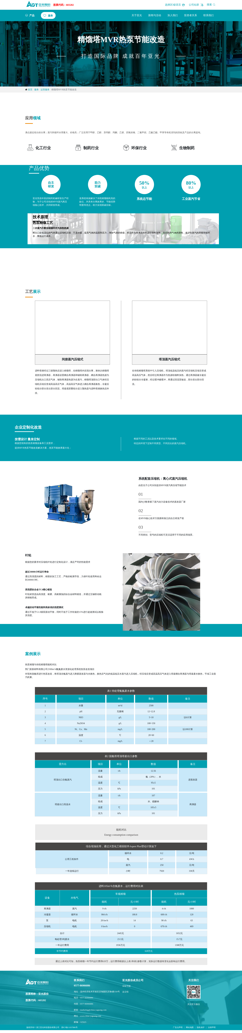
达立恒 (125, 992)
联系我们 (208, 15)
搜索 (212, 4)
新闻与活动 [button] (154, 15)
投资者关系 (190, 15)
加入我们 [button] (172, 15)
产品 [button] (31, 15)
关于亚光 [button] (137, 15)
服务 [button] (50, 15)
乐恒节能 (126, 986)
